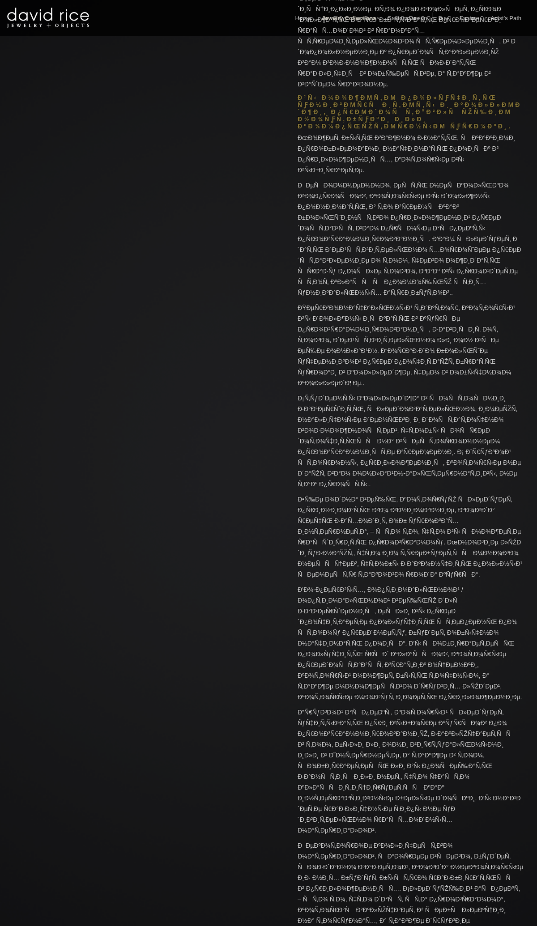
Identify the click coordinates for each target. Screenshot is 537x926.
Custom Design (407, 18)
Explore (469, 18)
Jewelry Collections (349, 18)
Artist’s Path (505, 18)
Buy (443, 18)
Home (303, 18)
